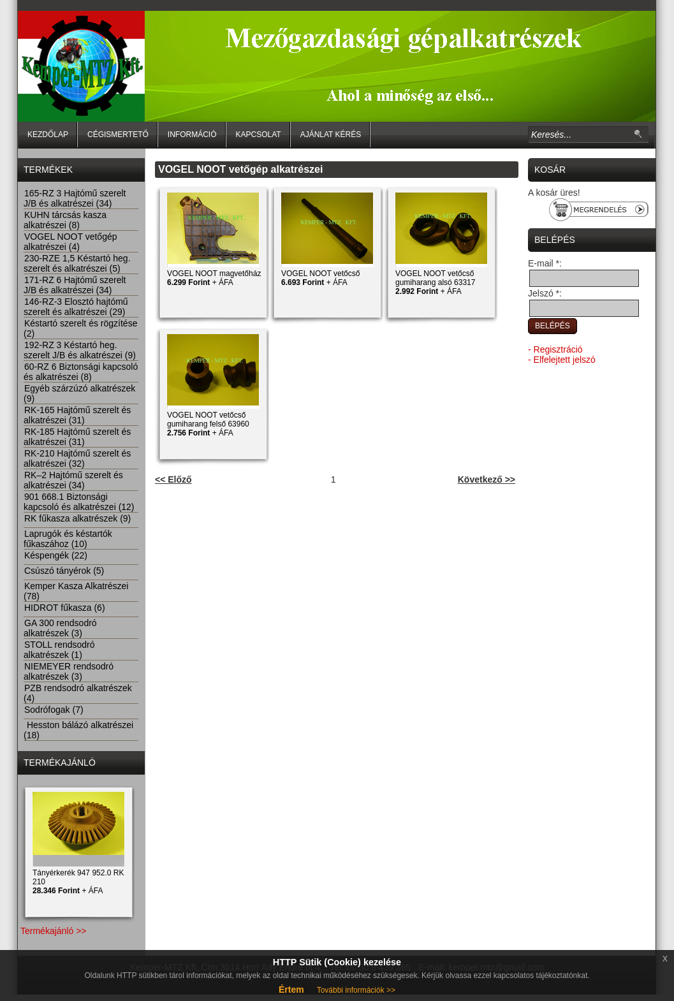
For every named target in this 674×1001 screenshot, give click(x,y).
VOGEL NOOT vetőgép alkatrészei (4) (70, 241)
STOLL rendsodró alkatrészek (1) (59, 649)
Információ (192, 134)
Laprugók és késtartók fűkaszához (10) (68, 539)
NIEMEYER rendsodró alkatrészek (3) (69, 671)
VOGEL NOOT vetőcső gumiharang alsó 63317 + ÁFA (435, 282)
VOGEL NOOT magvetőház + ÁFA (214, 278)
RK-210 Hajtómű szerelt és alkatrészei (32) (77, 458)
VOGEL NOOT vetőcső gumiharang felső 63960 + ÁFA (208, 424)
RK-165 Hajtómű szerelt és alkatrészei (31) (77, 415)
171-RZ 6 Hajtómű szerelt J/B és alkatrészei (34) (75, 285)
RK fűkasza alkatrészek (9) (77, 518)
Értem (291, 989)
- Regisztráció (555, 349)
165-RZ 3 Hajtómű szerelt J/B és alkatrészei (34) (75, 198)
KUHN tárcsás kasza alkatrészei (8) (65, 220)
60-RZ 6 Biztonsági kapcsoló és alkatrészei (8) (81, 372)
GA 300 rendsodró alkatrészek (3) (60, 628)
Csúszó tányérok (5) (64, 571)
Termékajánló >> (53, 931)
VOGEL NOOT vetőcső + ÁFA (320, 278)
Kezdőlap (47, 134)
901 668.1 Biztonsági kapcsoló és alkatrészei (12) (79, 502)
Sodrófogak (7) (54, 710)
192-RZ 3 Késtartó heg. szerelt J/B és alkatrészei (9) (80, 350)
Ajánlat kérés (331, 134)
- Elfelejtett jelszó (562, 359)
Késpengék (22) (55, 555)
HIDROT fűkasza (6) (64, 608)
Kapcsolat (258, 134)
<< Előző (173, 479)
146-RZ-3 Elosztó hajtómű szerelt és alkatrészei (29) (76, 306)
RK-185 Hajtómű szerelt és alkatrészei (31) (77, 437)
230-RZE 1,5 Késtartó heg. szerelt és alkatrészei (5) (77, 263)
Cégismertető (118, 134)
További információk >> (356, 990)
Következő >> (486, 479)
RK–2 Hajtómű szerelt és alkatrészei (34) (73, 480)
